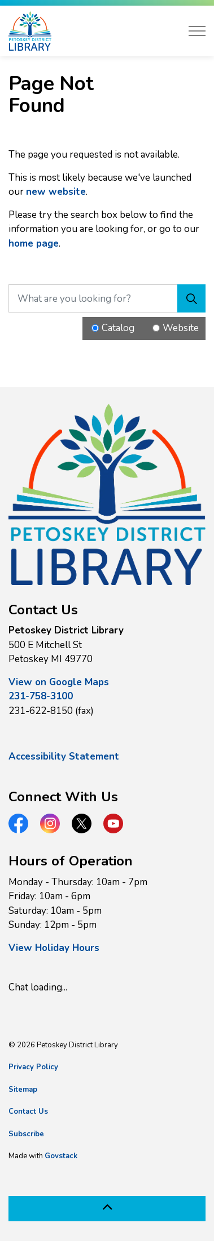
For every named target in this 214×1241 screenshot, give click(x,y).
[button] (107, 494)
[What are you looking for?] (107, 298)
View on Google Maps (58, 682)
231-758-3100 (40, 696)
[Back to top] (107, 1208)
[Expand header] (197, 31)
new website (56, 191)
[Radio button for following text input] (95, 328)
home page (33, 243)
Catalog (118, 328)
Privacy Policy (33, 1067)
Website (181, 328)
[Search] (191, 298)
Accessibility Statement (63, 756)
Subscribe (26, 1134)
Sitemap (22, 1089)
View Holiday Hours (53, 947)
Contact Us (28, 1111)
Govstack (61, 1156)
